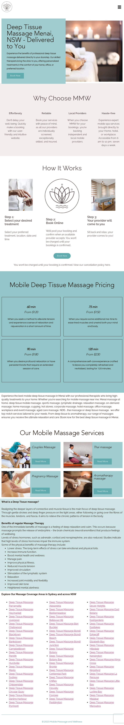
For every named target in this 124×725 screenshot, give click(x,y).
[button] (120, 7)
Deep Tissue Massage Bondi (65, 630)
